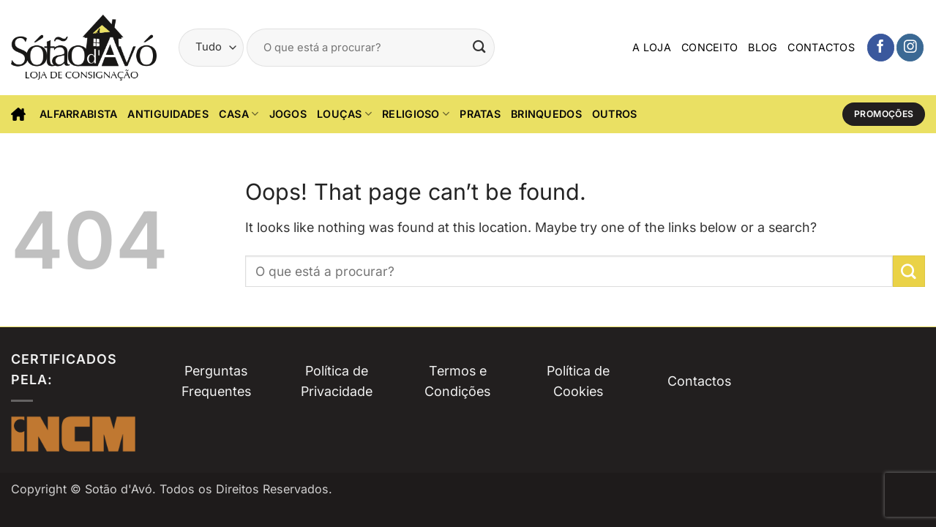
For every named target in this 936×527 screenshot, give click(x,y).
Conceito (709, 47)
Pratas (480, 114)
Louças (344, 114)
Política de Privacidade (336, 381)
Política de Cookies (578, 381)
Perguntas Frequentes (216, 381)
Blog (762, 47)
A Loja (651, 47)
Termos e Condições (457, 381)
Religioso (415, 114)
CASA (239, 114)
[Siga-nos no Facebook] (880, 47)
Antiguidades (167, 114)
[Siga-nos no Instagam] (910, 47)
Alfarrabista (78, 114)
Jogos (288, 114)
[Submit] (479, 47)
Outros (614, 114)
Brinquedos (546, 114)
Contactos (821, 47)
